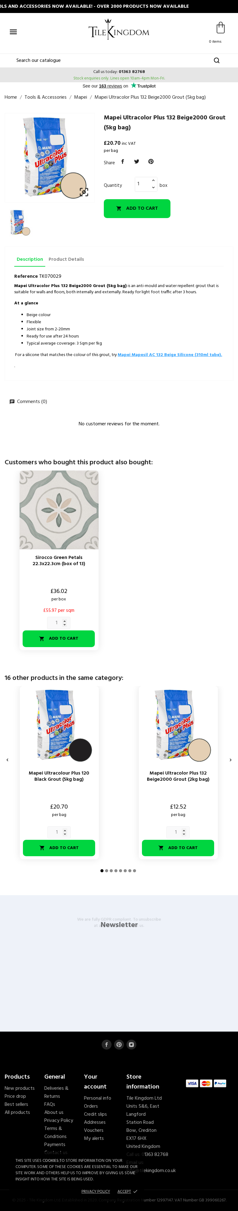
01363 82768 (132, 71)
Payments (54, 1145)
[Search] (119, 60)
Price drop (15, 1097)
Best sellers (16, 1105)
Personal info (97, 1098)
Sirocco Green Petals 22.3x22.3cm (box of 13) (59, 561)
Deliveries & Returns (56, 1092)
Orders (91, 1106)
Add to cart (137, 208)
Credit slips (95, 1114)
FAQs (49, 1105)
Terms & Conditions (55, 1133)
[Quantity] (142, 184)
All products (17, 1113)
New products (20, 1088)
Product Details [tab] (66, 260)
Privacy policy (96, 1191)
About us (54, 1113)
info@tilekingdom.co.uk (151, 1171)
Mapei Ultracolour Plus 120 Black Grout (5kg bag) (59, 776)
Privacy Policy (58, 1121)
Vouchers (94, 1131)
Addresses (95, 1123)
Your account (95, 1082)
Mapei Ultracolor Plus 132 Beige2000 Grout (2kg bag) (178, 776)
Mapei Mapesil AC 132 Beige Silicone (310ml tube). (170, 355)
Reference (26, 277)
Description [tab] (30, 260)
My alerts (94, 1139)
